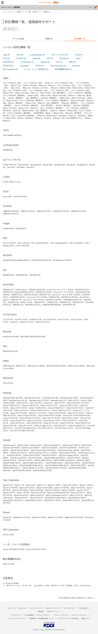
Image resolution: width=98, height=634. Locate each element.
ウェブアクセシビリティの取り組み (68, 618)
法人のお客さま (84, 608)
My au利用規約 (29, 615)
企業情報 (40, 611)
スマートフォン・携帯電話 (10, 7)
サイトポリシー (15, 615)
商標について (86, 618)
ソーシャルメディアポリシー (17, 618)
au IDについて (23, 608)
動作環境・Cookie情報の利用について (41, 618)
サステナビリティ (69, 608)
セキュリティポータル (79, 615)
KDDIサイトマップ (53, 611)
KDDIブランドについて (53, 608)
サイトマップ (12, 608)
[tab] (18, 39)
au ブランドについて (36, 608)
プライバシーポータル (61, 615)
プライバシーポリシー (43, 615)
